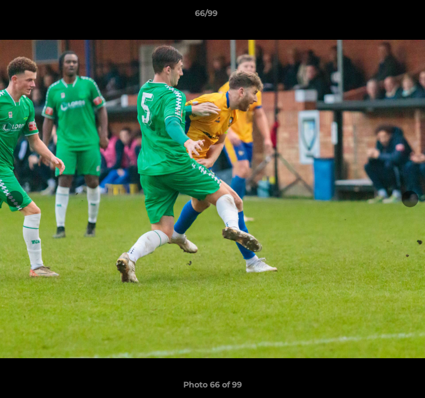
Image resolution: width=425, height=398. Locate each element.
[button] (385, 16)
